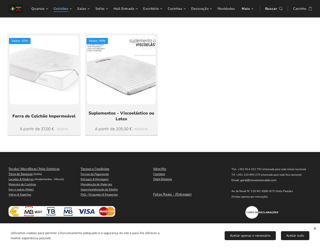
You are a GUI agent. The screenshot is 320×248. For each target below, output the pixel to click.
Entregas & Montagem (95, 179)
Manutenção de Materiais (96, 184)
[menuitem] (55, 8)
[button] (271, 8)
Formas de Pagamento (95, 174)
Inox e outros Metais (21, 189)
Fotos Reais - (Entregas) (172, 194)
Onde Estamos (162, 179)
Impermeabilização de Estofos (99, 189)
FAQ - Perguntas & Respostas (99, 194)
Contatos (159, 174)
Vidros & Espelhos (20, 194)
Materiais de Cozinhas (22, 184)
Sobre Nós (159, 169)
